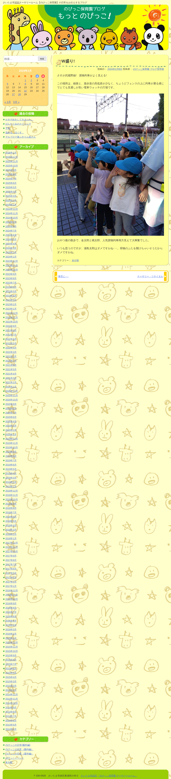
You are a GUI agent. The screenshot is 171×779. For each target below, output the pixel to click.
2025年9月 (11, 170)
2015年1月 (11, 690)
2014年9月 (11, 707)
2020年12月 (11, 391)
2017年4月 (11, 577)
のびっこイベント (14, 758)
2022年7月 (11, 334)
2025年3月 (11, 196)
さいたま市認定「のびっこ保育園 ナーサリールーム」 (109, 775)
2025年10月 (11, 165)
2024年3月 (11, 248)
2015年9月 (11, 655)
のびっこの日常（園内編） (19, 749)
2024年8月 (11, 226)
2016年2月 (11, 633)
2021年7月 (11, 360)
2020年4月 (11, 421)
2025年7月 (11, 178)
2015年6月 (11, 668)
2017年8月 (11, 560)
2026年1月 (11, 152)
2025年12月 (11, 157)
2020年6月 (11, 417)
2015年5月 (11, 672)
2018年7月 (11, 512)
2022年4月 (11, 347)
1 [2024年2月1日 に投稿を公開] (25, 80)
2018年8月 (11, 508)
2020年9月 (11, 404)
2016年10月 (11, 599)
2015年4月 (11, 677)
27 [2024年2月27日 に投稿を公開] (13, 94)
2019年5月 (11, 469)
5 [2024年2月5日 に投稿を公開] (7, 84)
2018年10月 (11, 499)
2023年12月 (11, 261)
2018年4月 (11, 525)
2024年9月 (11, 222)
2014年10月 (11, 703)
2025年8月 (11, 174)
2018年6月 (11, 516)
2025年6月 (11, 183)
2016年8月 (11, 607)
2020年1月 (11, 434)
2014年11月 (11, 698)
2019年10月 (11, 447)
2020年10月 (11, 399)
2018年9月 (11, 503)
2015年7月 (11, 664)
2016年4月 (11, 625)
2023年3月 (11, 300)
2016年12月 (11, 590)
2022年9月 (11, 326)
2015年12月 (11, 642)
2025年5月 (11, 187)
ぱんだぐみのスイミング (18, 124)
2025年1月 (11, 204)
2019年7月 (11, 460)
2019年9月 (11, 451)
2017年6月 (11, 568)
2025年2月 (11, 200)
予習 (7, 128)
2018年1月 (11, 538)
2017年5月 (11, 573)
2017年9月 (11, 555)
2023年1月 (11, 308)
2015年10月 (11, 651)
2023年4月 (11, 295)
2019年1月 (11, 486)
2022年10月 (11, 321)
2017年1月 (11, 586)
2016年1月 (11, 638)
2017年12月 (11, 542)
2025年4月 (11, 191)
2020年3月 (11, 425)
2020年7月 (11, 412)
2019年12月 (11, 438)
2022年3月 (11, 352)
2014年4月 (11, 729)
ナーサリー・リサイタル (150, 276)
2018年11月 (11, 495)
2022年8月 (11, 330)
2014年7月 (11, 716)
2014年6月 (11, 720)
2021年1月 (11, 386)
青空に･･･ (63, 276)
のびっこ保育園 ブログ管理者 (148, 69)
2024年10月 (11, 217)
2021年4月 (11, 373)
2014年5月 (11, 724)
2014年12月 (11, 694)
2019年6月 (11, 464)
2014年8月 (11, 711)
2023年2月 (11, 304)
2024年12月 (11, 209)
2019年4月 (11, 473)
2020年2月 (11, 430)
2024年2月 (11, 252)
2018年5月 (11, 521)
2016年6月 (11, 616)
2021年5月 (11, 369)
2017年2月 (11, 581)
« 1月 (8, 102)
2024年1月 (11, 256)
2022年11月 (11, 317)
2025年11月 (11, 161)
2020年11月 (11, 395)
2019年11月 (11, 443)
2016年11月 (11, 594)
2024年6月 (11, 235)
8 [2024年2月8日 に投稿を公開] (25, 84)
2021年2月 (11, 382)
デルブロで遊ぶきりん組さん (20, 137)
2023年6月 (11, 287)
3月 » (16, 102)
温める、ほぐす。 (14, 132)
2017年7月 (11, 564)
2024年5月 (11, 239)
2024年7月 (11, 230)
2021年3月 (11, 378)
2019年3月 (11, 477)
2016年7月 (11, 612)
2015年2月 (11, 685)
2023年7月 (11, 282)
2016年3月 (11, 629)
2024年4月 (11, 243)
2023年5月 (11, 291)
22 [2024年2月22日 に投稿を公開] (25, 91)
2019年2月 (11, 482)
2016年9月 (11, 603)
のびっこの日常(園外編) (17, 745)
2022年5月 (11, 343)
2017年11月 (11, 547)
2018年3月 (11, 529)
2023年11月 (11, 265)
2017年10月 (11, 551)
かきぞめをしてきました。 (19, 119)
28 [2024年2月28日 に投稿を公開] (19, 94)
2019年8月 (11, 456)
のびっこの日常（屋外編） (19, 753)
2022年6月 (11, 339)
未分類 (75, 260)
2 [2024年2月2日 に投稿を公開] (31, 80)
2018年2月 (11, 534)
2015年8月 (11, 659)
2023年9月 (11, 274)
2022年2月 (11, 356)
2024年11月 (11, 213)
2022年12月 (11, 313)
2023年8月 (11, 278)
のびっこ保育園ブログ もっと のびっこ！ (85, 27)
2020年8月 (11, 408)
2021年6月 (11, 365)
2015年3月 (11, 681)
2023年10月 (11, 269)
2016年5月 (11, 620)
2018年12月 (11, 490)
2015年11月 (11, 646)
